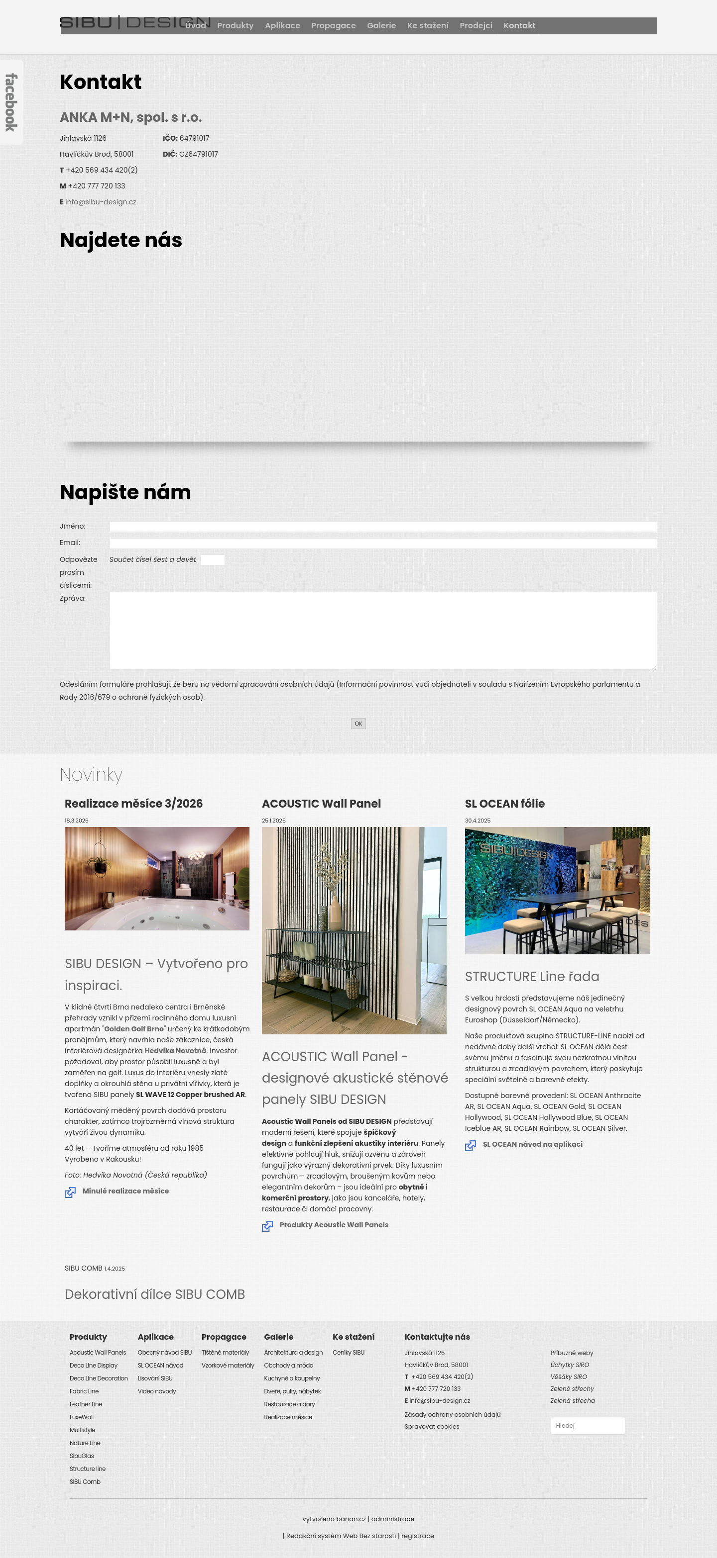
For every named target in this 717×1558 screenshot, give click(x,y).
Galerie (494, 25)
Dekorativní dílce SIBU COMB (155, 1294)
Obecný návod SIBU (165, 1352)
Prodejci (591, 25)
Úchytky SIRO (570, 1365)
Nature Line (85, 1443)
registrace (417, 1536)
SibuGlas (82, 1456)
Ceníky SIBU (348, 1352)
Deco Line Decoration (99, 1378)
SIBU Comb (85, 1481)
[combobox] (588, 1426)
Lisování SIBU (155, 1378)
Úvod (306, 25)
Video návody (157, 1391)
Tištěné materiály (225, 1352)
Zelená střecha (573, 1400)
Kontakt (635, 25)
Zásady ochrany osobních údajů (453, 1414)
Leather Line (86, 1404)
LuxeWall (82, 1417)
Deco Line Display (94, 1365)
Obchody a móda (289, 1365)
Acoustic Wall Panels (98, 1352)
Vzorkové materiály (228, 1365)
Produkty (347, 25)
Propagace (446, 25)
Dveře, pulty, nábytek (292, 1391)
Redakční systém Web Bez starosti (341, 1536)
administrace (393, 1519)
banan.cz (351, 1519)
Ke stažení (542, 25)
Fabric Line (84, 1391)
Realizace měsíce (288, 1417)
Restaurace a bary (289, 1404)
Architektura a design (293, 1352)
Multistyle (82, 1430)
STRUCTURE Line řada (532, 977)
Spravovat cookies (432, 1426)
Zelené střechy (572, 1388)
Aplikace (394, 25)
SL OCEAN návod (160, 1365)
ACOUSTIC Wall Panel (355, 1078)
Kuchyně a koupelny (292, 1378)
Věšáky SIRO (569, 1377)
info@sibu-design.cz (100, 202)
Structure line (88, 1469)
